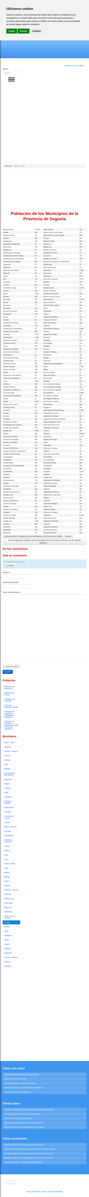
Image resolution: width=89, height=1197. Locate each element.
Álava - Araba (9, 742)
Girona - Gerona (10, 827)
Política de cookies (39, 1192)
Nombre (6, 572)
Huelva (6, 846)
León (6, 859)
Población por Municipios (9, 687)
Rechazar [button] (24, 31)
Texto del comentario (12, 592)
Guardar (7, 672)
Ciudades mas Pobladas (9, 700)
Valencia (7, 949)
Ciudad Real (9, 807)
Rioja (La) (8, 907)
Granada (7, 831)
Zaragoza (7, 966)
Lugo (6, 868)
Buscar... (6, 69)
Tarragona (8, 935)
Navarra (7, 885)
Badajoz (7, 769)
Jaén (6, 855)
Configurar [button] (36, 31)
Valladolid (7, 953)
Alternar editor (11, 666)
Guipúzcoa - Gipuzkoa (8, 841)
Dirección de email (11, 582)
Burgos (7, 784)
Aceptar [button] (11, 31)
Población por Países (9, 694)
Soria (6, 931)
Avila (6, 764)
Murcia (6, 881)
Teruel (6, 940)
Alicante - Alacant (10, 751)
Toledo (6, 944)
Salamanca (8, 912)
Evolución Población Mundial (11, 706)
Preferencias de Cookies (75, 66)
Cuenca (7, 822)
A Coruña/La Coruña (9, 817)
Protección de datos (55, 1192)
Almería (7, 756)
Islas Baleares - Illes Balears (10, 774)
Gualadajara (9, 836)
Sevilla (6, 927)
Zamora (7, 962)
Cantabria (8, 797)
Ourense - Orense (11, 890)
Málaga (7, 877)
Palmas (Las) (9, 899)
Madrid (6, 872)
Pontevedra (8, 903)
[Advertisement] (11, 124)
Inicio (28, 1192)
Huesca (7, 850)
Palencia (7, 894)
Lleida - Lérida (9, 864)
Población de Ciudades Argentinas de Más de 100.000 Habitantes (11, 725)
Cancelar (10, 565)
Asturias (7, 760)
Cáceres (7, 788)
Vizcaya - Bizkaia (10, 957)
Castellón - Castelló (8, 802)
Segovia (7, 922)
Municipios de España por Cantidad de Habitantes (9, 714)
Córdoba (7, 812)
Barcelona (8, 779)
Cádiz (6, 792)
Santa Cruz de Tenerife (9, 917)
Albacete (7, 747)
